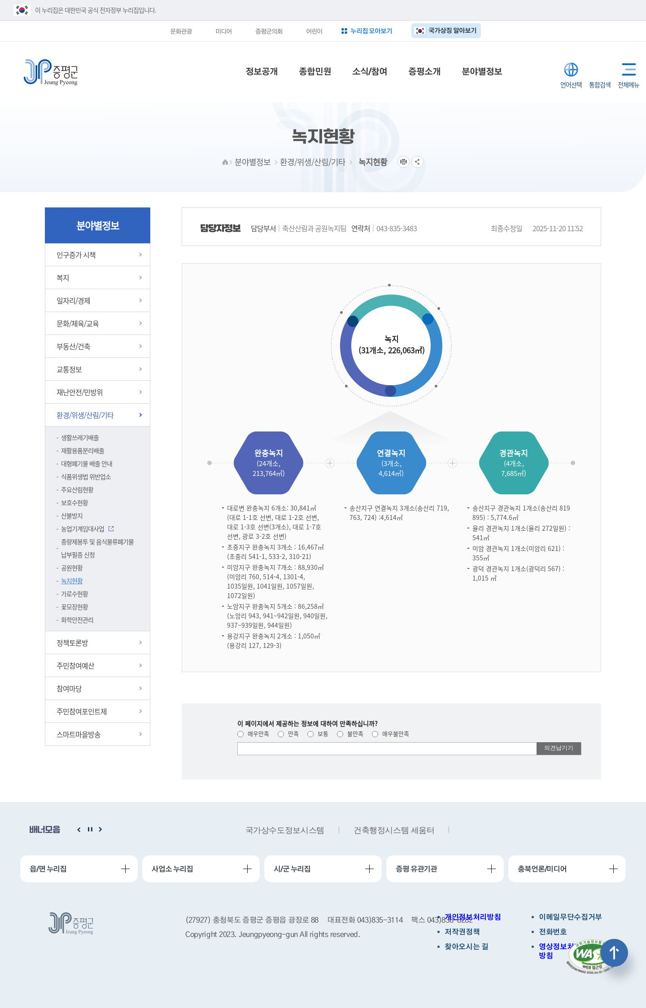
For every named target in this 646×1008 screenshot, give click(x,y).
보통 (317, 733)
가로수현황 (74, 593)
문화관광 (181, 30)
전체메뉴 (627, 69)
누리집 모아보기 (371, 30)
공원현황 (72, 567)
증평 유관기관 (416, 868)
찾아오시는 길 (467, 946)
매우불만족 (390, 733)
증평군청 (51, 72)
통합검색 (600, 69)
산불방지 (72, 515)
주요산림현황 (77, 489)
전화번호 (553, 932)
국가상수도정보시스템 (284, 830)
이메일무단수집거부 (570, 917)
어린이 (314, 30)
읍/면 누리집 (48, 868)
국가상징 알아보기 (452, 30)
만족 (288, 733)
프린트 (403, 161)
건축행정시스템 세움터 (394, 830)
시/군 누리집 (292, 868)
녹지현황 (72, 580)
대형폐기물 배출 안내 (86, 463)
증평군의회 (268, 30)
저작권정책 (462, 932)
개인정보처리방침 (473, 917)
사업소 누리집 (172, 868)
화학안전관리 (77, 619)
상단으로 (614, 953)
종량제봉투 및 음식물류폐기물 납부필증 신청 (97, 548)
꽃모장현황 (74, 606)
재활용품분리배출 (82, 450)
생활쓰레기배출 (80, 437)
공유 (417, 161)
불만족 (350, 733)
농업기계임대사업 (82, 528)
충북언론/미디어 (542, 868)
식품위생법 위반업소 (86, 476)
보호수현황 (74, 502)
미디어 (223, 30)
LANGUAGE (571, 69)
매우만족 (253, 733)
